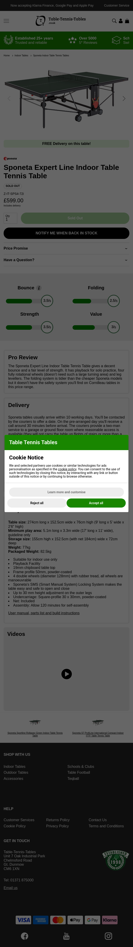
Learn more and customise (66, 492)
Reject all (36, 503)
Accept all (96, 503)
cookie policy (67, 469)
